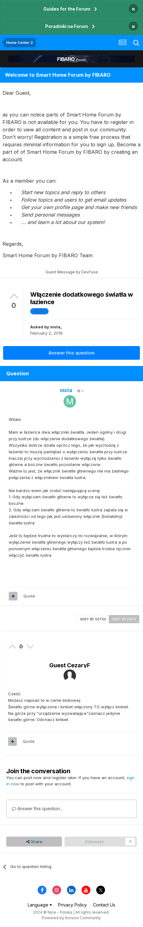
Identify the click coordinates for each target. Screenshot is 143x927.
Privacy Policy (72, 904)
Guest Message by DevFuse (71, 272)
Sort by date (124, 619)
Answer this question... (37, 808)
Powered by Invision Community (71, 918)
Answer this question (72, 352)
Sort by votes (93, 619)
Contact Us (104, 904)
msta (55, 326)
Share (34, 841)
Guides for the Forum (66, 8)
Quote (29, 595)
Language (40, 904)
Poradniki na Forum (66, 26)
